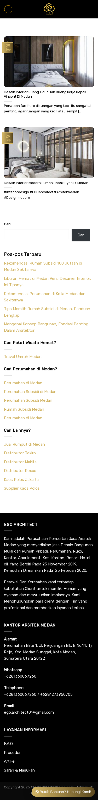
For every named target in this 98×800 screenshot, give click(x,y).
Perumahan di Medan (23, 383)
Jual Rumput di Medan (24, 444)
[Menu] (8, 9)
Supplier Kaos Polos (22, 488)
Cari (7, 224)
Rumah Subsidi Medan (24, 409)
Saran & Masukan (19, 770)
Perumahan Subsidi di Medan (30, 391)
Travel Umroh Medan (23, 356)
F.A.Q (8, 743)
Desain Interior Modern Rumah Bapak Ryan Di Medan (46, 183)
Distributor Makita (20, 462)
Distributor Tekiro (20, 453)
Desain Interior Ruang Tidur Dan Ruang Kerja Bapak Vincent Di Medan (45, 94)
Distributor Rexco (20, 470)
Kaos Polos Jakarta (21, 479)
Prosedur (12, 752)
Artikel (9, 761)
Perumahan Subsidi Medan (28, 400)
